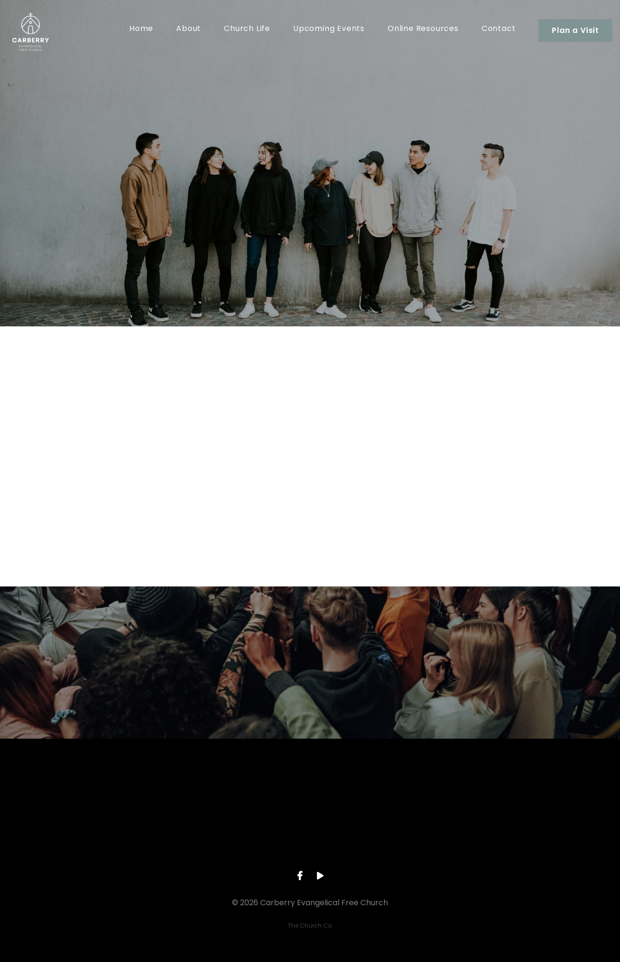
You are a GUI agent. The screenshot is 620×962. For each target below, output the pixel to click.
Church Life (247, 29)
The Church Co (310, 925)
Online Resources (423, 29)
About (188, 29)
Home (141, 29)
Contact (499, 29)
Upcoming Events (329, 29)
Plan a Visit (575, 30)
